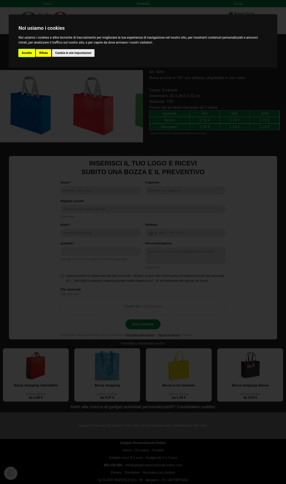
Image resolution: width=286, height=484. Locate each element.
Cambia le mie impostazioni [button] (73, 53)
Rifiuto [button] (43, 53)
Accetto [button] (27, 53)
